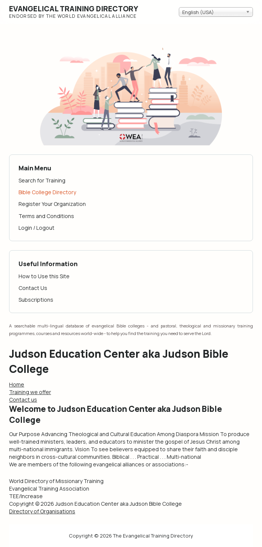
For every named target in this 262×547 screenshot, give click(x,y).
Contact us (23, 399)
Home (16, 384)
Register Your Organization (52, 203)
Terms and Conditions (46, 216)
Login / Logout (36, 227)
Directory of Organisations (42, 511)
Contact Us (33, 287)
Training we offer (30, 392)
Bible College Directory (47, 192)
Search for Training (42, 180)
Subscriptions (36, 299)
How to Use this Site (44, 276)
